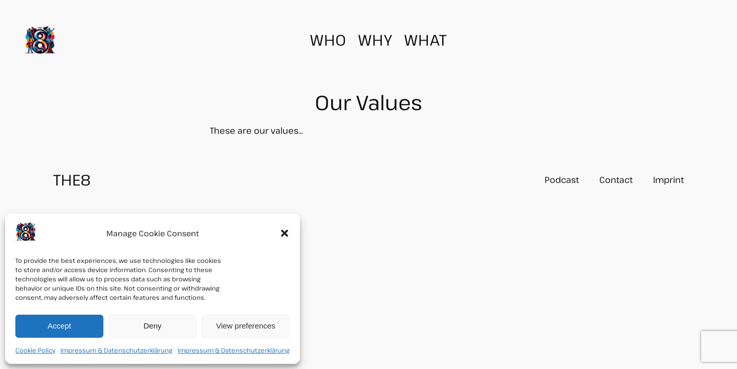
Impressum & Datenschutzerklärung (116, 350)
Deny (152, 325)
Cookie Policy (35, 350)
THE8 (72, 179)
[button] (284, 233)
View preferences (245, 325)
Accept (59, 325)
